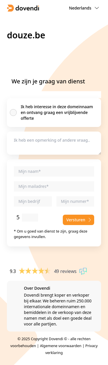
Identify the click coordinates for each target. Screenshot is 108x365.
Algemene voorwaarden (61, 345)
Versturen (78, 219)
